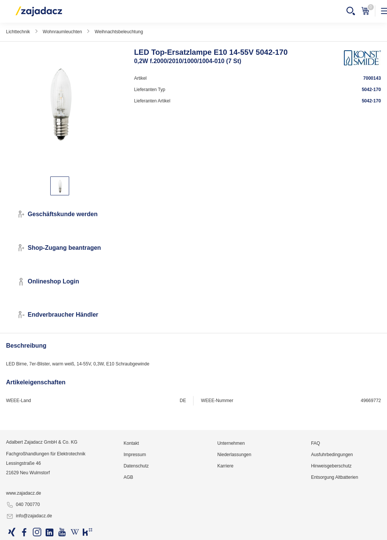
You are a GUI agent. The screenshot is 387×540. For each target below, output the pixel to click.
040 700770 (23, 505)
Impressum (135, 454)
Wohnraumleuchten (62, 31)
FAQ (315, 443)
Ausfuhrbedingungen (332, 454)
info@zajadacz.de (29, 516)
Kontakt (131, 443)
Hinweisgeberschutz (331, 466)
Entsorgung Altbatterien (334, 477)
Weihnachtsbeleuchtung (119, 31)
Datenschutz (136, 466)
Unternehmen (231, 443)
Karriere (225, 466)
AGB (128, 477)
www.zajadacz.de (23, 493)
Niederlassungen (234, 454)
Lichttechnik (18, 31)
